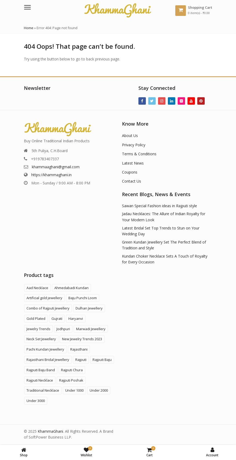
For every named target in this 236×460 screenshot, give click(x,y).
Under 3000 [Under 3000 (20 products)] (36, 400)
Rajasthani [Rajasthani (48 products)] (79, 349)
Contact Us (131, 181)
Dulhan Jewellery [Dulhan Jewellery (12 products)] (89, 308)
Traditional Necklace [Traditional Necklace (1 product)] (43, 390)
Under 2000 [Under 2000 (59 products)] (99, 390)
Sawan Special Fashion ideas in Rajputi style (159, 205)
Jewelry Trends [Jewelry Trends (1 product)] (38, 328)
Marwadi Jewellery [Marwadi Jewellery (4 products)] (91, 328)
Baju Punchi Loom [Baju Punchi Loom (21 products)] (82, 297)
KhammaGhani (50, 431)
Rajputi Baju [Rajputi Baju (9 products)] (102, 359)
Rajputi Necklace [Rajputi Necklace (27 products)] (40, 380)
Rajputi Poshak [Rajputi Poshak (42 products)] (71, 380)
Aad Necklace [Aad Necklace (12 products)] (37, 287)
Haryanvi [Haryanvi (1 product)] (75, 318)
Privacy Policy (133, 144)
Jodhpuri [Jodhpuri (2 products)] (63, 328)
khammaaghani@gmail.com (56, 166)
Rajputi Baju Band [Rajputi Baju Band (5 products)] (41, 370)
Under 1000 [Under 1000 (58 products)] (74, 390)
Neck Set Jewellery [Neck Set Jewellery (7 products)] (41, 339)
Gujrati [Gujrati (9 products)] (56, 318)
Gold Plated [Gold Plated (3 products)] (36, 318)
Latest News (133, 163)
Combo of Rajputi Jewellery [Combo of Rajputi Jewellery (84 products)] (48, 308)
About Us (130, 135)
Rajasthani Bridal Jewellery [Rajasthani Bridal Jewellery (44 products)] (48, 359)
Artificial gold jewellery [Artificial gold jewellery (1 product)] (44, 297)
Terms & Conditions (139, 153)
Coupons (129, 172)
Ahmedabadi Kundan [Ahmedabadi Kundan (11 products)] (71, 287)
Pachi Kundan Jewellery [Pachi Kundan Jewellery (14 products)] (45, 349)
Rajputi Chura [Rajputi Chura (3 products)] (72, 370)
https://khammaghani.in (51, 174)
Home (28, 27)
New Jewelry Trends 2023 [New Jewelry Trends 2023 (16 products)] (82, 339)
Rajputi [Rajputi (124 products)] (80, 359)
